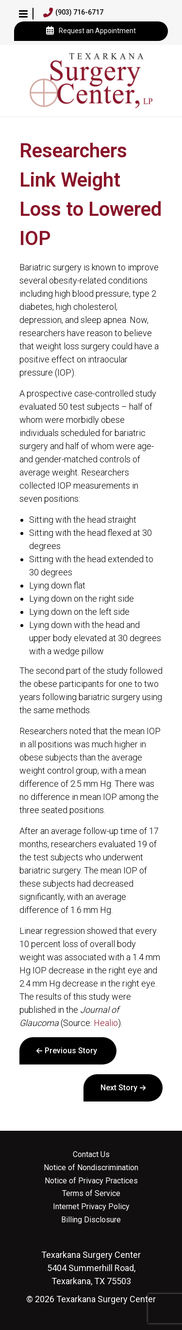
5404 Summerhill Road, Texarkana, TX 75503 (91, 1268)
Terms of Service (91, 1193)
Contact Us (91, 1155)
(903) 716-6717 (73, 13)
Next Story (118, 1087)
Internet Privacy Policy (91, 1207)
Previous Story (71, 1050)
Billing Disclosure (91, 1220)
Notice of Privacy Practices (91, 1181)
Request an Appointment (91, 31)
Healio (106, 1023)
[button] (23, 13)
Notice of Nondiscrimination (91, 1168)
